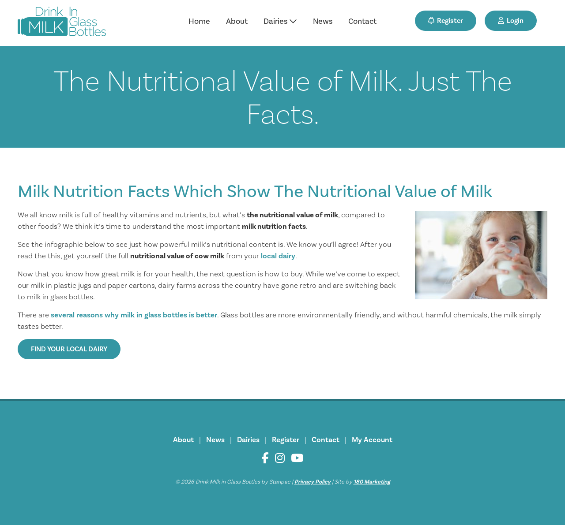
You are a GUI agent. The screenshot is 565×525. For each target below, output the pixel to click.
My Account (372, 440)
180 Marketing (372, 481)
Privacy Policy (312, 481)
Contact (362, 21)
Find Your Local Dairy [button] (69, 349)
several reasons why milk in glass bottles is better (134, 315)
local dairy (278, 256)
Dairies (280, 21)
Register (445, 20)
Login (511, 20)
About (237, 21)
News (322, 21)
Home (199, 21)
